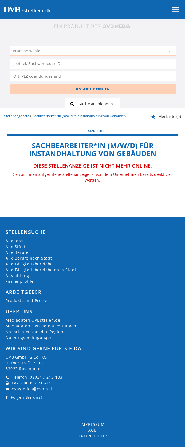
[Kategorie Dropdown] (170, 51)
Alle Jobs (14, 240)
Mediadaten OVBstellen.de (33, 320)
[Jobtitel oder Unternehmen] (93, 64)
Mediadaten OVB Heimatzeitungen (41, 325)
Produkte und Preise (26, 300)
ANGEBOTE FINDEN (93, 88)
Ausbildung (17, 275)
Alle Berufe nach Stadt (29, 258)
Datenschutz (92, 435)
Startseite (96, 131)
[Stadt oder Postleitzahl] (93, 76)
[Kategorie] (87, 51)
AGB (92, 430)
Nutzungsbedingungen (29, 337)
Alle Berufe (17, 252)
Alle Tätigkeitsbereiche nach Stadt (41, 269)
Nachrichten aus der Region (34, 331)
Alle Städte (17, 246)
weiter (172, 130)
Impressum (92, 424)
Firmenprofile (20, 281)
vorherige (16, 130)
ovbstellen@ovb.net (32, 388)
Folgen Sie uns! (26, 397)
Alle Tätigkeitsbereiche (29, 263)
